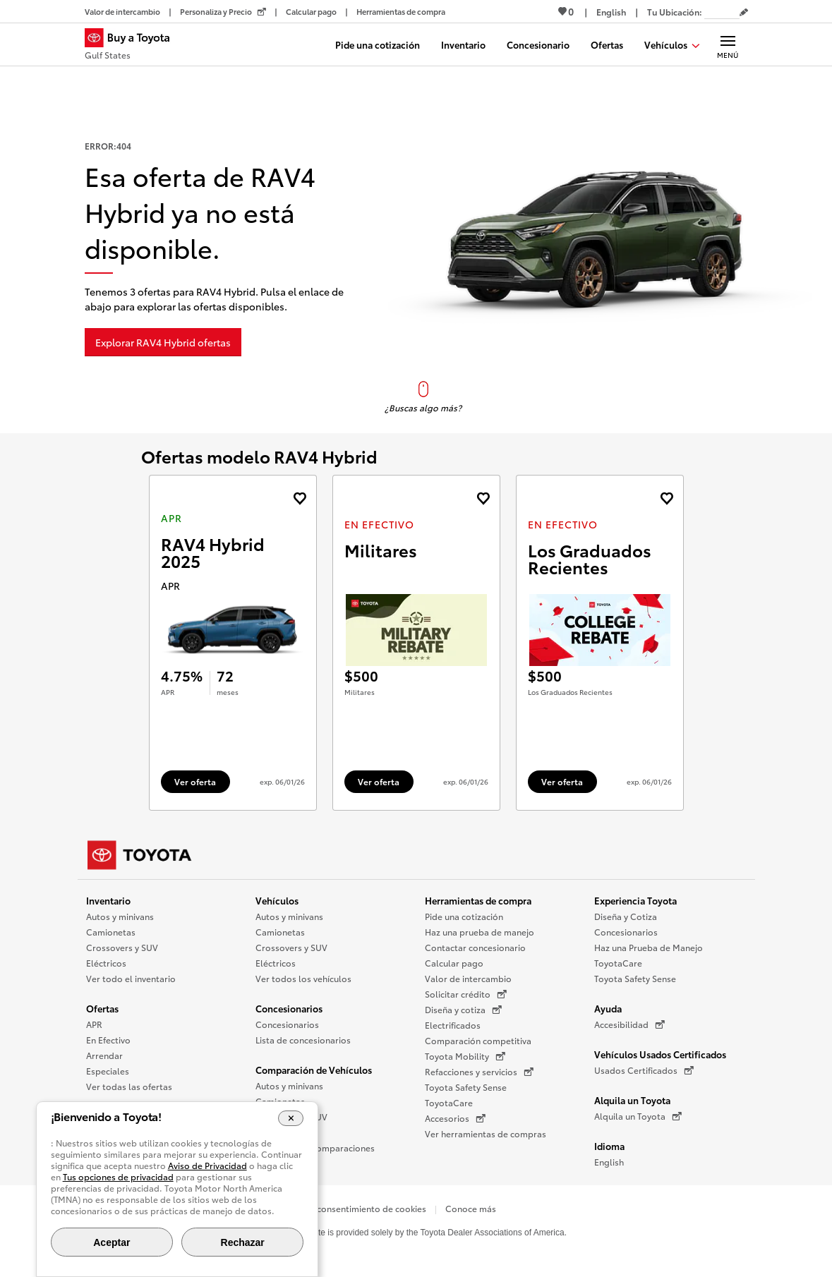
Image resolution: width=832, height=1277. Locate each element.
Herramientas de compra (478, 900)
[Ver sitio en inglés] (611, 12)
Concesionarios (288, 1008)
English (609, 1162)
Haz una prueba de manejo (479, 932)
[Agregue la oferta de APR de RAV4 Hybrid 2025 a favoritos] (299, 498)
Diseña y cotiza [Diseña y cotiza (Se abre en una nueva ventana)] (463, 1009)
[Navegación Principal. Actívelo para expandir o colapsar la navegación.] (728, 44)
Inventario (108, 900)
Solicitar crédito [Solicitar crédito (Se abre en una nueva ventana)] (466, 994)
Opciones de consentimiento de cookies (344, 1208)
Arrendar (104, 1055)
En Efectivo (108, 1040)
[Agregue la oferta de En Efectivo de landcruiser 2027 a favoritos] (483, 498)
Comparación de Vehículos (313, 1069)
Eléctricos (106, 963)
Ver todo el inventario (131, 978)
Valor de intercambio (468, 978)
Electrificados (453, 1025)
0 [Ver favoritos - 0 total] (566, 11)
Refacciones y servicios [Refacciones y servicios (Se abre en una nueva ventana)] (479, 1071)
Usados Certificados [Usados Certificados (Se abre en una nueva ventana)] (644, 1070)
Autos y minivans (120, 916)
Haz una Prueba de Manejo (648, 947)
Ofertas (102, 1008)
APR (94, 1024)
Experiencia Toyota (635, 900)
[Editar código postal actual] (744, 12)
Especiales (107, 1071)
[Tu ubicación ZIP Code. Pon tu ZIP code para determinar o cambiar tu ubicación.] (722, 11)
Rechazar (243, 1242)
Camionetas (110, 932)
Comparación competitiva (478, 1040)
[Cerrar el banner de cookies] (291, 1118)
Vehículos (277, 900)
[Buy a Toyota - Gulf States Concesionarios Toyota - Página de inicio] (133, 45)
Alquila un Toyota (632, 1100)
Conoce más (470, 1208)
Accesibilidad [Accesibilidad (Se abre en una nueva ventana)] (629, 1024)
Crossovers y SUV (122, 947)
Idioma (609, 1145)
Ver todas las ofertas (129, 1086)
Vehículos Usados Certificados (660, 1054)
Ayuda (608, 1008)
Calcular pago (454, 963)
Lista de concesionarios (303, 1040)
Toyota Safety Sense (466, 1087)
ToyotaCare (449, 1102)
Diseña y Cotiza (625, 916)
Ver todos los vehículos (303, 978)
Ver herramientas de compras (485, 1133)
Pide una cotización (464, 916)
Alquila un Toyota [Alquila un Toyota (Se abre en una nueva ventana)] (638, 1116)
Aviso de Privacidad (207, 1165)
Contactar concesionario (475, 947)
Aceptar (111, 1242)
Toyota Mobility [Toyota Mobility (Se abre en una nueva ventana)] (465, 1056)
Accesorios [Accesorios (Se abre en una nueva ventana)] (455, 1118)
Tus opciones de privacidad (118, 1176)
